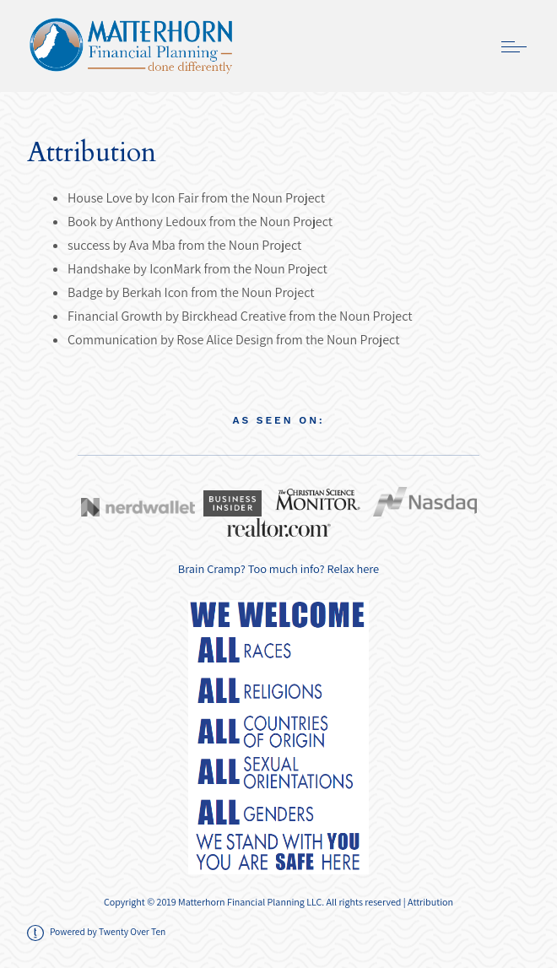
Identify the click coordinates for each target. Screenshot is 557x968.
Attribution (430, 901)
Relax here (353, 568)
